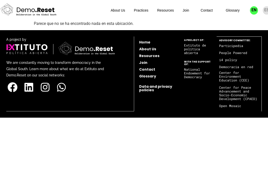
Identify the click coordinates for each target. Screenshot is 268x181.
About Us (118, 10)
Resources (165, 10)
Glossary (233, 10)
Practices (141, 10)
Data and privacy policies (155, 88)
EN (253, 10)
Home (144, 42)
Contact (207, 10)
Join (186, 10)
